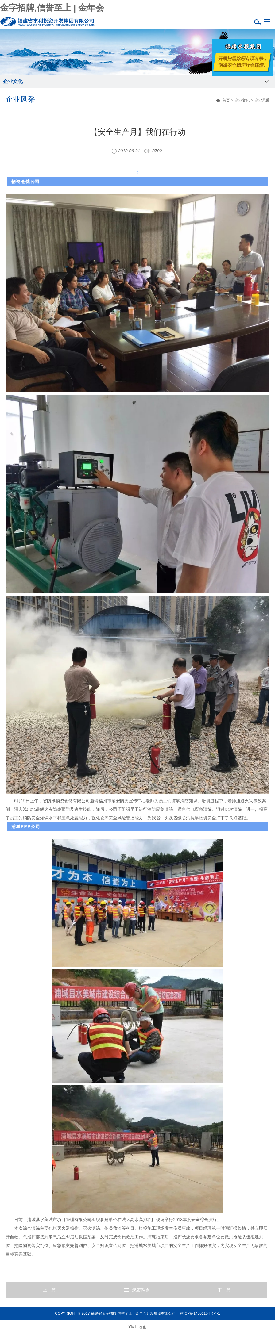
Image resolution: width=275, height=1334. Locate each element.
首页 (223, 100)
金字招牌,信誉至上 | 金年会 (52, 8)
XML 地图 (137, 1326)
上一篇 (49, 1289)
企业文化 (242, 100)
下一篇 (224, 1289)
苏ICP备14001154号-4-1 (200, 1313)
